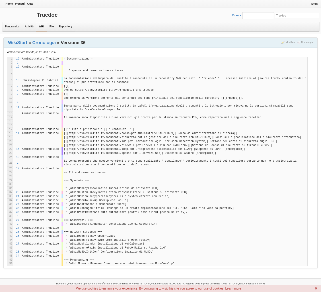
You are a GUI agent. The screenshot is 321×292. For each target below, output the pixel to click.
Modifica (290, 42)
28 (17, 251)
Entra (314, 3)
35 (17, 208)
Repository (65, 26)
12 (17, 107)
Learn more (233, 288)
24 (17, 204)
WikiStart (17, 42)
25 (17, 232)
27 (17, 220)
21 (17, 196)
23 (17, 200)
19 (17, 58)
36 (17, 212)
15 (17, 149)
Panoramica (12, 26)
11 (17, 133)
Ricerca (236, 15)
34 (17, 255)
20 (17, 192)
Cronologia (307, 42)
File (51, 26)
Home (9, 3)
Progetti (20, 3)
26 (17, 236)
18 (17, 80)
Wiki (41, 26)
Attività (29, 26)
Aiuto (30, 3)
